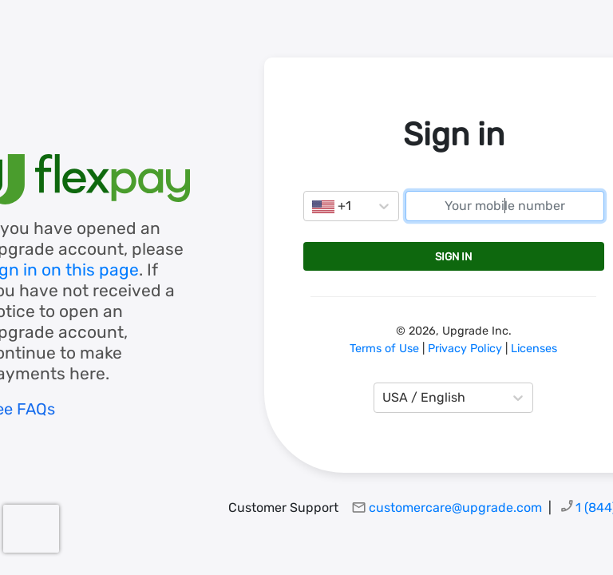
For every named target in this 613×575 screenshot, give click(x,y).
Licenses (534, 348)
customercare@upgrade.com (455, 507)
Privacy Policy (465, 348)
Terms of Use (384, 348)
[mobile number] (504, 206)
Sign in (453, 256)
